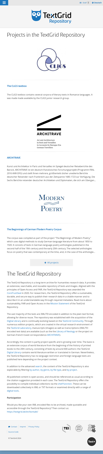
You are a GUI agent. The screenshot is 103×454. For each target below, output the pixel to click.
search (38, 366)
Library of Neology (65, 331)
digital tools (13, 390)
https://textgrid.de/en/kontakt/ (22, 411)
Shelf (85, 2)
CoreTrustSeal (14, 293)
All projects (53, 262)
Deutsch (98, 3)
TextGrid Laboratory (21, 327)
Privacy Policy (33, 426)
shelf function (65, 383)
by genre (45, 369)
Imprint (23, 426)
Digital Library (14, 320)
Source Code (13, 432)
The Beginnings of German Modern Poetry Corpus (34, 229)
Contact (14, 426)
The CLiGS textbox (17, 86)
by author (34, 369)
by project (72, 369)
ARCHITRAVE (14, 157)
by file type (55, 369)
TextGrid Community (72, 320)
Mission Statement (59, 303)
